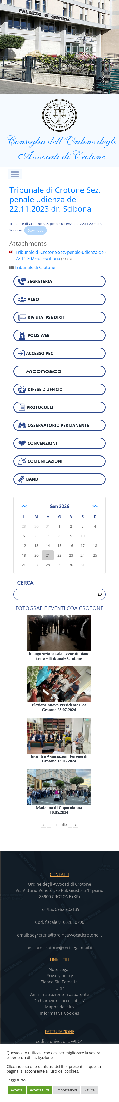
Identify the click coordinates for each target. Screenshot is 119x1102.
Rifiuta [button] (89, 1090)
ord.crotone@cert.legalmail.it (64, 948)
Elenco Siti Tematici (59, 982)
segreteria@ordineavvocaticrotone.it (66, 935)
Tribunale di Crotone (35, 267)
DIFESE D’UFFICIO (40, 389)
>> (95, 506)
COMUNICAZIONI (40, 461)
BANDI (29, 479)
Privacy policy (59, 975)
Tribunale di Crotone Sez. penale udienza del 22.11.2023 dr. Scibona (55, 199)
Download (35, 230)
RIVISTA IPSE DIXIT (41, 317)
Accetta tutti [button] (39, 1090)
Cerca (25, 582)
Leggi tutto (16, 1079)
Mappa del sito (59, 1007)
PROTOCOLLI (35, 407)
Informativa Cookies (59, 1013)
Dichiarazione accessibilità (59, 1001)
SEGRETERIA (35, 282)
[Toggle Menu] (15, 174)
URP (59, 988)
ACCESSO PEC (35, 353)
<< (24, 506)
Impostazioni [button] (67, 1090)
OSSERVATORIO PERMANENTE (53, 425)
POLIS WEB (34, 335)
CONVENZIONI (37, 443)
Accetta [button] (16, 1090)
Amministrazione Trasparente (59, 994)
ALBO (28, 299)
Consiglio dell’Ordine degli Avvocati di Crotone (59, 130)
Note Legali (60, 969)
